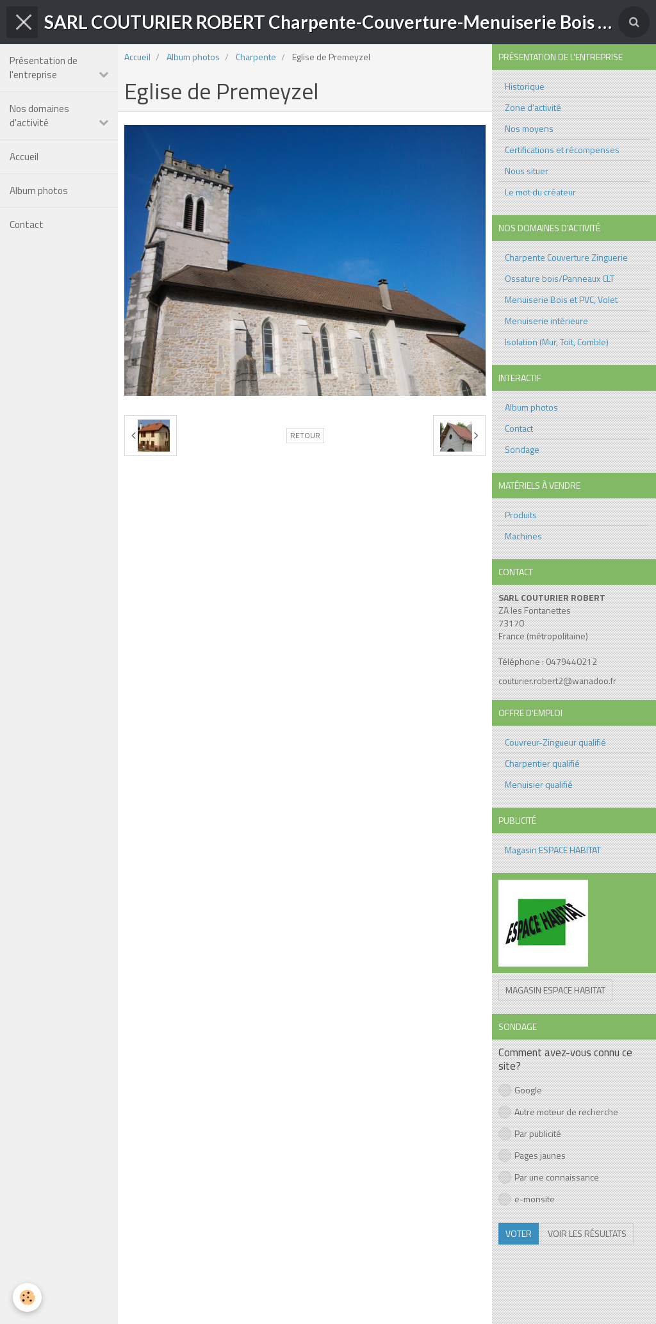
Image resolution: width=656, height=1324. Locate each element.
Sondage (522, 449)
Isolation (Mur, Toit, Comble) (557, 341)
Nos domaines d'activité (39, 115)
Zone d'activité (533, 107)
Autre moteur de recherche (558, 1111)
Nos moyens (529, 128)
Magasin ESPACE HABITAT (553, 849)
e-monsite (526, 1198)
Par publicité (529, 1133)
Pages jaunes (532, 1155)
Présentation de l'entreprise (44, 67)
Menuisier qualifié (539, 784)
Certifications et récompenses (562, 149)
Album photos (39, 190)
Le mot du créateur (540, 192)
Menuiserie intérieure (546, 320)
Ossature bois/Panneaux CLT (559, 278)
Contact (27, 224)
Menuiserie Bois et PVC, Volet (561, 299)
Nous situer (526, 170)
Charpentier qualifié (542, 763)
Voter (518, 1233)
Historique (525, 86)
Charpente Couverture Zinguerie (566, 257)
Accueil (24, 156)
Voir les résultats (587, 1233)
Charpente (256, 56)
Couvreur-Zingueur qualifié (555, 742)
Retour (305, 435)
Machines (523, 536)
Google (520, 1090)
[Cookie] (27, 1297)
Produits (521, 514)
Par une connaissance (548, 1177)
